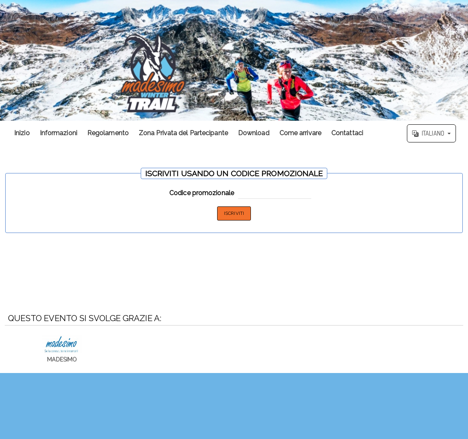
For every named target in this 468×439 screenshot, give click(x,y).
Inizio (22, 133)
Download (253, 133)
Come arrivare (300, 133)
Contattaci (347, 133)
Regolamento (108, 133)
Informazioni (58, 133)
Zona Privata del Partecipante (183, 133)
